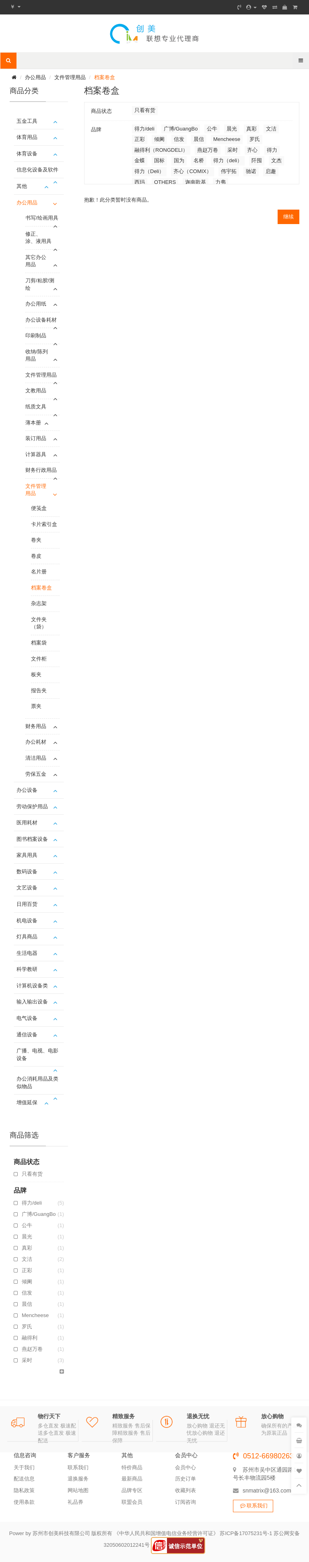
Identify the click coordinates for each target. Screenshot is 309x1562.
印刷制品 (35, 335)
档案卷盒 (104, 77)
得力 (272, 150)
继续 (288, 217)
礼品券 (75, 1502)
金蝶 (139, 160)
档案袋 (39, 643)
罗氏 (43, 1326)
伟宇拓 (229, 171)
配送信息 (24, 1479)
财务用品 (35, 726)
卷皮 (36, 556)
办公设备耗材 (41, 320)
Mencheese (43, 1315)
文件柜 (39, 659)
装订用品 (35, 438)
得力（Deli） (149, 171)
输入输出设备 (32, 1002)
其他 (21, 186)
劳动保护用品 (32, 806)
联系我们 (78, 1467)
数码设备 (26, 872)
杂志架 (39, 603)
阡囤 (256, 160)
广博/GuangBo (43, 1214)
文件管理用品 (70, 77)
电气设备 (26, 1018)
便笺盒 (39, 508)
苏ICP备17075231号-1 (246, 1533)
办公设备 (26, 790)
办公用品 (35, 77)
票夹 (36, 706)
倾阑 (43, 1281)
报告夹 (39, 690)
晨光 (43, 1236)
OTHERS (165, 182)
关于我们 (24, 1467)
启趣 (271, 171)
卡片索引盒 (44, 524)
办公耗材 (35, 742)
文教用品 (35, 390)
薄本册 (33, 423)
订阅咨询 (185, 1502)
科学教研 (26, 969)
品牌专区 (132, 1490)
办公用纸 (35, 304)
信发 (43, 1293)
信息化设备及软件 (37, 170)
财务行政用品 (41, 470)
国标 (159, 160)
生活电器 (26, 953)
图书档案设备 (32, 839)
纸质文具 (35, 407)
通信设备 (26, 1035)
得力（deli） (227, 160)
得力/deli (43, 1203)
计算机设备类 (32, 986)
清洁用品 (35, 758)
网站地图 (78, 1490)
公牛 (43, 1225)
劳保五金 (35, 774)
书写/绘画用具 (41, 218)
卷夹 (36, 540)
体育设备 (26, 154)
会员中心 (185, 1467)
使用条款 (24, 1502)
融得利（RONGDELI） (43, 1338)
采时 (43, 1360)
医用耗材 (26, 823)
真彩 (43, 1248)
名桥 (199, 160)
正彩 (43, 1270)
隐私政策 (24, 1490)
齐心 (252, 150)
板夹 (36, 674)
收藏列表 (185, 1490)
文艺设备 (26, 888)
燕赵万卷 (43, 1349)
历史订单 (185, 1479)
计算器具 (35, 454)
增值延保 (26, 1102)
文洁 (43, 1259)
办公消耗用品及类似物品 (37, 1082)
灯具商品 (26, 937)
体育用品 (26, 137)
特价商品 (132, 1467)
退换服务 (78, 1479)
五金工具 (26, 121)
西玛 (139, 182)
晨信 (43, 1304)
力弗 (220, 182)
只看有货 (32, 1174)
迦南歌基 (195, 182)
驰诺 (251, 171)
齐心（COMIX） (192, 171)
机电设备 (26, 921)
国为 (179, 160)
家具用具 (26, 855)
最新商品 (132, 1479)
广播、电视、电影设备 (37, 1054)
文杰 (276, 160)
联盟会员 (132, 1502)
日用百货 (26, 904)
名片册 (39, 572)
